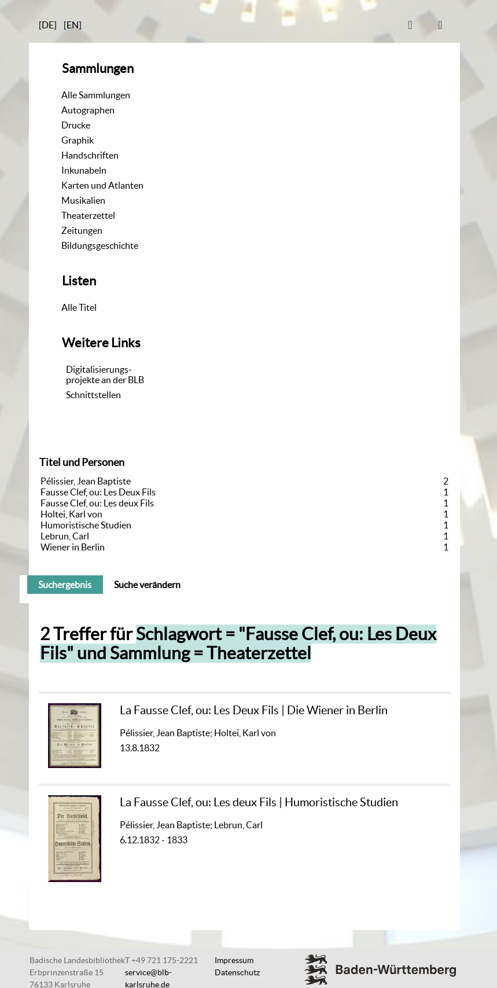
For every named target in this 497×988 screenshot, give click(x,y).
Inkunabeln (83, 170)
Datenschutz (237, 972)
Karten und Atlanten (102, 185)
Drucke (75, 125)
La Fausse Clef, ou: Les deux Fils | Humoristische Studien (259, 802)
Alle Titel (79, 307)
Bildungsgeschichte (99, 245)
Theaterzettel (88, 215)
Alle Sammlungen (95, 95)
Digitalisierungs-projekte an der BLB (105, 374)
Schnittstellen (93, 395)
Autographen (88, 110)
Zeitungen (81, 230)
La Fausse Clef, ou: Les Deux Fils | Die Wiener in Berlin (254, 710)
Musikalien (83, 200)
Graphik (77, 140)
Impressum (234, 960)
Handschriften (90, 155)
